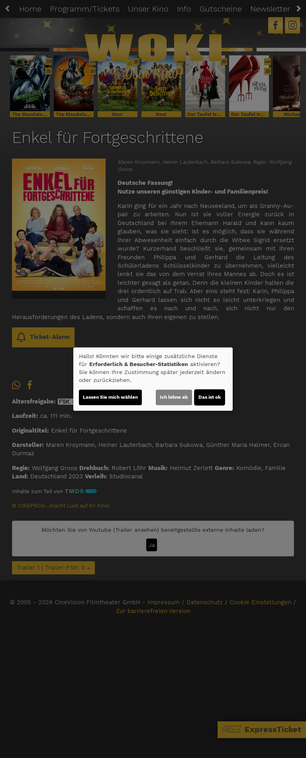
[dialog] (153, 379)
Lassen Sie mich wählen (110, 397)
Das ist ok (209, 397)
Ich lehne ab (174, 397)
